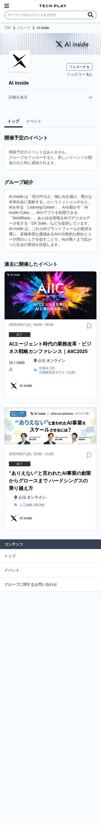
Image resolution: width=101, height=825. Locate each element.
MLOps (39, 505)
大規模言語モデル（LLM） (58, 372)
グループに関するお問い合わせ (30, 584)
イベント (11, 570)
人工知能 (25, 505)
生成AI (43, 368)
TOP (7, 28)
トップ (10, 556)
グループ (23, 28)
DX (52, 368)
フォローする (79, 67)
